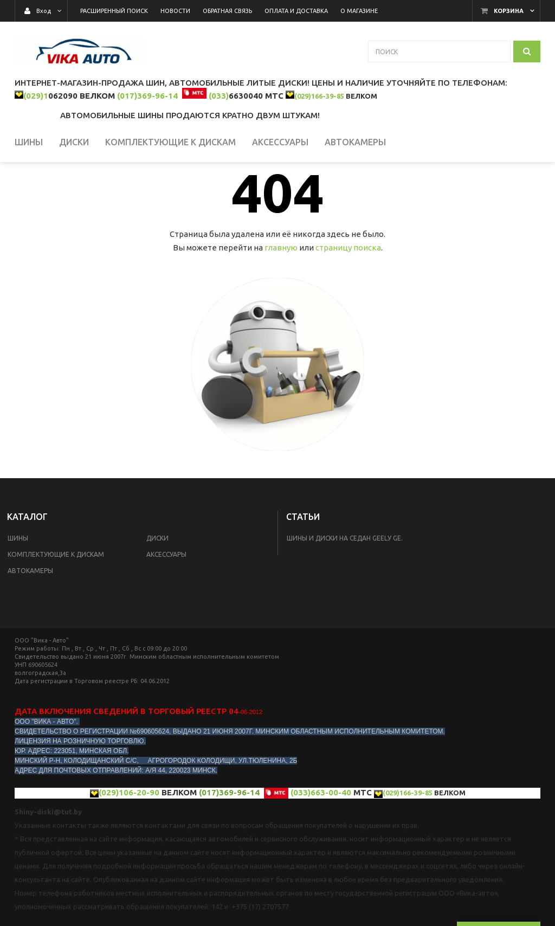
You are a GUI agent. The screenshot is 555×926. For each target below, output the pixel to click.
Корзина (509, 11)
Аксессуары (166, 589)
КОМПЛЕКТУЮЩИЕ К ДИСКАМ (56, 589)
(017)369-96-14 (147, 95)
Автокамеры (30, 605)
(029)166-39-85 (319, 96)
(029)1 (35, 95)
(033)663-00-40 (321, 827)
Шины (18, 572)
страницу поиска (348, 282)
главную (281, 282)
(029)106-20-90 (129, 827)
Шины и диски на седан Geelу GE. (345, 572)
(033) (219, 95)
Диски (157, 572)
